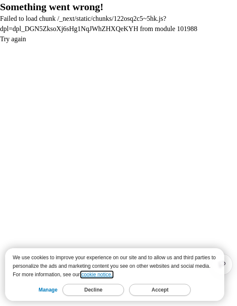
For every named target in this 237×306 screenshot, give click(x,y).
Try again (13, 38)
